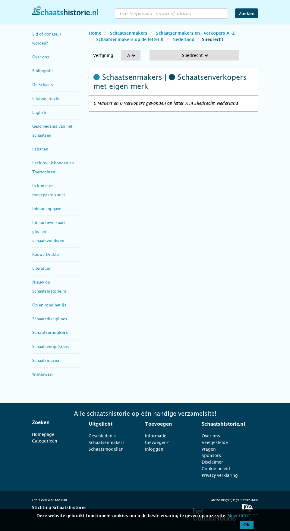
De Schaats (42, 84)
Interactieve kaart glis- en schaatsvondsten (48, 231)
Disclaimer (212, 462)
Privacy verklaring (220, 475)
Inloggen (154, 449)
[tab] (53, 422)
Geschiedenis (102, 435)
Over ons (40, 57)
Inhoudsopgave (46, 208)
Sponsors (211, 455)
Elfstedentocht (46, 98)
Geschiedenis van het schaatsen (52, 131)
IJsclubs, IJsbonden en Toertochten (53, 167)
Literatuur (41, 268)
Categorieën (44, 441)
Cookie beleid (216, 468)
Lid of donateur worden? (46, 38)
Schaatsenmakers (50, 333)
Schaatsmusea (45, 360)
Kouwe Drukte (45, 254)
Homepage (43, 434)
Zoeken (246, 14)
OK (246, 525)
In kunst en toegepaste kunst (48, 190)
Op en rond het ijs (49, 305)
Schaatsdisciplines (49, 319)
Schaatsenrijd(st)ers (50, 346)
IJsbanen (40, 149)
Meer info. (238, 516)
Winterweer (42, 374)
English (39, 112)
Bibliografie (43, 71)
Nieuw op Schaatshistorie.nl (49, 286)
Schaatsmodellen (106, 449)
